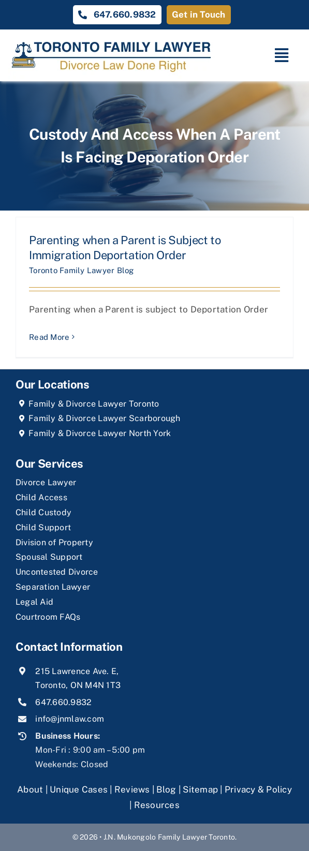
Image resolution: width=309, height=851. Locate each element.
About (31, 789)
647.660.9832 (63, 702)
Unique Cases (79, 789)
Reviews (132, 789)
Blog (166, 789)
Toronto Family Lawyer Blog (81, 270)
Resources (157, 805)
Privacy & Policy (258, 789)
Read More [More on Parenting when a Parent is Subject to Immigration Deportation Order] (49, 337)
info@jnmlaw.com (69, 719)
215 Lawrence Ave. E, (77, 671)
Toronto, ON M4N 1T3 (78, 685)
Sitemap (200, 789)
